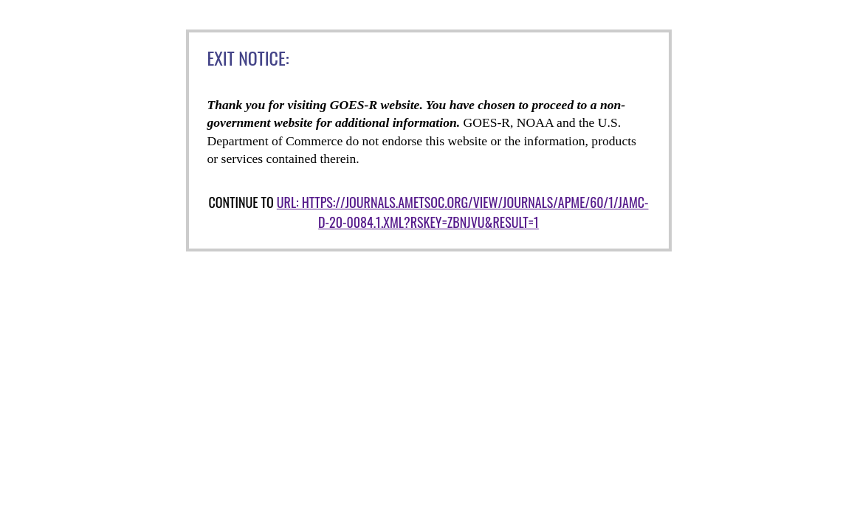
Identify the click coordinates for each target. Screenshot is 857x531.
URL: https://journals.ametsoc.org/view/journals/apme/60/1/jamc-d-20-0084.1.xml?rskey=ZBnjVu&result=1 (463, 212)
